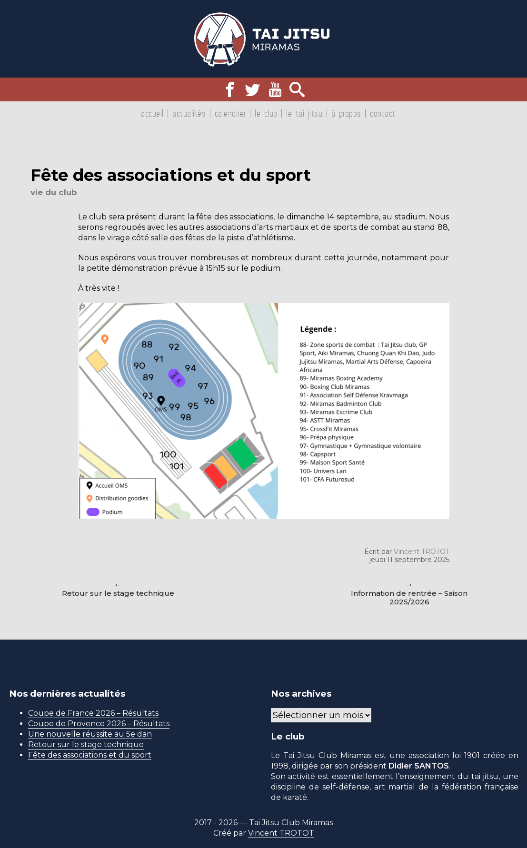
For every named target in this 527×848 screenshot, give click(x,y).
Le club (266, 113)
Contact (383, 113)
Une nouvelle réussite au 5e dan (90, 734)
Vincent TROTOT (421, 551)
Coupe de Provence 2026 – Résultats (98, 723)
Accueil (152, 113)
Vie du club (53, 192)
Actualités (189, 113)
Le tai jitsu (304, 113)
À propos (346, 113)
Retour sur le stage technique (118, 593)
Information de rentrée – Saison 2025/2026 (409, 597)
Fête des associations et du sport (89, 754)
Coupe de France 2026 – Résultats (93, 713)
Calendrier (230, 113)
